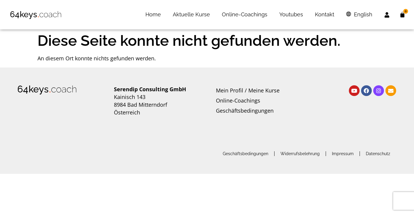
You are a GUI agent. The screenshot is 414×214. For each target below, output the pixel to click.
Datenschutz (378, 153)
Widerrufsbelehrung (300, 153)
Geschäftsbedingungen (245, 110)
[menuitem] (359, 14)
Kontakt (324, 14)
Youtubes (291, 14)
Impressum (343, 153)
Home (153, 14)
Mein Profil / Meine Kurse (248, 90)
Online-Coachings (244, 14)
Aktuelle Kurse (191, 14)
